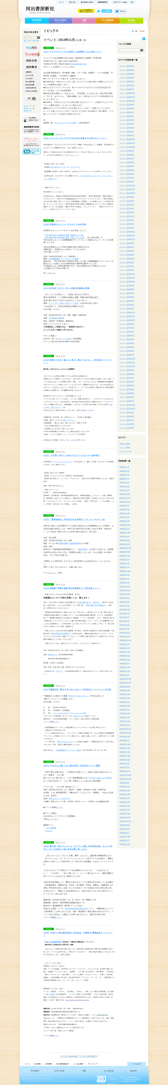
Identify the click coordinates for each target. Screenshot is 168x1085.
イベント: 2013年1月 (126, 401)
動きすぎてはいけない (78, 696)
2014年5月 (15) (124, 752)
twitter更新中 (105, 11)
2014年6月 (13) (124, 748)
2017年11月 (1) (124, 590)
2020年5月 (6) (124, 475)
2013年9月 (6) (124, 783)
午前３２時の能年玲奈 (53, 942)
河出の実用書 (31, 84)
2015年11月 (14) (125, 683)
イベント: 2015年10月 (127, 281)
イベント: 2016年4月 (126, 258)
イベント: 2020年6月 (126, 70)
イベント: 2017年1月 (126, 228)
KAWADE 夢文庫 (31, 91)
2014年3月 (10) (124, 760)
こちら (53, 273)
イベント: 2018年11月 (127, 143)
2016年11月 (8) (124, 636)
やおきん (49, 831)
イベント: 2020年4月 (126, 78)
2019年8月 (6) (124, 509)
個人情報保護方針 (62, 1064)
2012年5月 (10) (124, 844)
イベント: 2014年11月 (127, 316)
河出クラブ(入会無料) (120, 2)
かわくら (59, 671)
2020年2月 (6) (124, 486)
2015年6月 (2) (124, 702)
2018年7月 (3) (124, 559)
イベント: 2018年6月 (126, 162)
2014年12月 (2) (124, 725)
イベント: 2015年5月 (126, 297)
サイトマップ (92, 1064)
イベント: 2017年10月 (127, 193)
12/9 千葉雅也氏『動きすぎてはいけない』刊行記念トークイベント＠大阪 (77, 689)
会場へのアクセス (79, 716)
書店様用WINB (87, 2)
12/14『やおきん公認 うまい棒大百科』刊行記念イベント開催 (71, 766)
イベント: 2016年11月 (127, 235)
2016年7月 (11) (124, 652)
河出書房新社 (39, 9)
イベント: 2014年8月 (126, 328)
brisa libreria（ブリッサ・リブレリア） (65, 167)
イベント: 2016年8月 (126, 243)
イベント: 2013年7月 (126, 378)
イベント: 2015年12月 (127, 274)
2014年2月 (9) (124, 763)
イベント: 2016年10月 (127, 239)
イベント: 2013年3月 (126, 393)
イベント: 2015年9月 (126, 285)
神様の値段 (90, 605)
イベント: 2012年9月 (126, 412)
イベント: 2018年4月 (126, 170)
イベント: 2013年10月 (127, 366)
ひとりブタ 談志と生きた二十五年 (63, 303)
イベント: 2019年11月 (127, 97)
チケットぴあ (64, 339)
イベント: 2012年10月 (127, 408)
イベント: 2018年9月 (126, 151)
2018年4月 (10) (124, 571)
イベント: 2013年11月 (127, 362)
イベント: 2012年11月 (127, 405)
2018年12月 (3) (124, 540)
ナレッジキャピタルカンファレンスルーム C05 (70, 713)
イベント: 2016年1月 (126, 270)
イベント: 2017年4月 (126, 216)
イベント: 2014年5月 (126, 339)
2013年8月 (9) (124, 786)
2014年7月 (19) (124, 744)
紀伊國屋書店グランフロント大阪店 (68, 750)
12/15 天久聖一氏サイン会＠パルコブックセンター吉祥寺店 (71, 455)
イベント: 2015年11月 (127, 278)
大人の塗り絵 (108, 21)
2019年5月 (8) (124, 521)
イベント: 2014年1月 (126, 355)
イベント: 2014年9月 (126, 324)
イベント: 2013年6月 (126, 382)
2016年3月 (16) (124, 667)
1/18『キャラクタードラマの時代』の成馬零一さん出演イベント (72, 52)
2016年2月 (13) (124, 671)
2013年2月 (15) (124, 810)
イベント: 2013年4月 (126, 389)
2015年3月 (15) (124, 713)
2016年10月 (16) (125, 640)
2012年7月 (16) (124, 837)
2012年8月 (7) (124, 833)
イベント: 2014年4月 (126, 343)
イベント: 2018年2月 (126, 178)
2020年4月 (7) (124, 479)
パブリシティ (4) (125, 451)
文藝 (84, 21)
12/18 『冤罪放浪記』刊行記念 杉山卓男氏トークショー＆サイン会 (74, 519)
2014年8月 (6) (124, 740)
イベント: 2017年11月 (127, 189)
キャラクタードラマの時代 (65, 123)
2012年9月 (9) (124, 829)
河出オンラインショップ (31, 142)
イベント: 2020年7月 (126, 66)
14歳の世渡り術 (31, 87)
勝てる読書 (50, 994)
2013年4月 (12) (124, 802)
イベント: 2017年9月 (126, 197)
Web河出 (72, 2)
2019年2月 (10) (124, 532)
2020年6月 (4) (124, 471)
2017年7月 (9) (124, 606)
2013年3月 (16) (124, 806)
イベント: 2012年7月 (126, 420)
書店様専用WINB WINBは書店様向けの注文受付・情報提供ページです (31, 129)
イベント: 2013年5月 (126, 385)
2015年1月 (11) (124, 721)
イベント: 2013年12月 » (88, 1056)
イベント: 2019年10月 (127, 101)
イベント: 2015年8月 (126, 289)
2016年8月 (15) (124, 648)
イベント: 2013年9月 (126, 370)
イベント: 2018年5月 (126, 166)
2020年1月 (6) (124, 490)
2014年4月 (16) (124, 756)
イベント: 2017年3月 (126, 220)
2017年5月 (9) (124, 613)
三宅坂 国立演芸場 (56, 318)
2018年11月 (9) (124, 544)
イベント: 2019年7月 (126, 112)
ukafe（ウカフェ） (69, 420)
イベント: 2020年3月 (126, 81)
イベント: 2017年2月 (126, 224)
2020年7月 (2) (124, 467)
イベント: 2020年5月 (126, 74)
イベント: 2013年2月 (126, 397)
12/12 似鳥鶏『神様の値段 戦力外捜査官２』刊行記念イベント (72, 588)
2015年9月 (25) (124, 690)
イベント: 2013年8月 (126, 374)
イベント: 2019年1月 (126, 135)
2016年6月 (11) (124, 656)
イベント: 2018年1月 (126, 181)
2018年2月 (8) (124, 579)
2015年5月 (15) (124, 706)
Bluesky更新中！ (120, 11)
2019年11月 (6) (124, 498)
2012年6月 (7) (124, 840)
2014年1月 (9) (124, 767)
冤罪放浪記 (82, 549)
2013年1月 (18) (124, 813)
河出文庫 (31, 60)
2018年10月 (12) (125, 548)
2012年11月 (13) (125, 821)
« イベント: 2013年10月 (69, 1056)
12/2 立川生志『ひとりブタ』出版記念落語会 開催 (66, 288)
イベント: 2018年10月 (127, 147)
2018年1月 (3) (124, 582)
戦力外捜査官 (81, 602)
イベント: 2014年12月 (127, 312)
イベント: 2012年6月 (126, 424)
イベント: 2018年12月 (127, 139)
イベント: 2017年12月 (127, 185)
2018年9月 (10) (124, 552)
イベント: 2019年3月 (126, 128)
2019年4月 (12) (124, 525)
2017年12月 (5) (124, 586)
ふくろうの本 (31, 75)
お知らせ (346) (124, 444)
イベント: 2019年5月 (126, 120)
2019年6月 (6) (124, 517)
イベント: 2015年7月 (126, 293)
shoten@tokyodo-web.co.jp (76, 908)
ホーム (61, 2)
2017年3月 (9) (124, 621)
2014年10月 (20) (125, 733)
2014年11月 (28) (125, 729)
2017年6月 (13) (124, 609)
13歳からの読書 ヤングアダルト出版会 (32, 151)
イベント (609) (124, 447)
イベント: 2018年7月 (126, 158)
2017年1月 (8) (124, 629)
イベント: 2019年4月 (126, 124)
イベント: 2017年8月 (126, 201)
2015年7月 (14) (124, 698)
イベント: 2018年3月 (126, 174)
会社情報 (37, 1064)
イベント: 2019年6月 (126, 116)
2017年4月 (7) (124, 617)
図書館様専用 (102, 2)
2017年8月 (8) (124, 602)
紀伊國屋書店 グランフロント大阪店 (64, 259)
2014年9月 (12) (124, 736)
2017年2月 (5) (124, 625)
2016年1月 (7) (124, 675)
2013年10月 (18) (125, 779)
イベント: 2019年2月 (126, 131)
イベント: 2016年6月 (126, 251)
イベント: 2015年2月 (126, 305)
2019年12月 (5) (124, 494)
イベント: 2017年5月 (126, 212)
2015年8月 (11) (124, 694)
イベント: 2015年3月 (126, 301)
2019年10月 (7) (124, 502)
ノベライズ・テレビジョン (63, 462)
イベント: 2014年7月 (126, 332)
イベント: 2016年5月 (126, 255)
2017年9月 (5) (124, 598)
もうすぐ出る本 (60, 21)
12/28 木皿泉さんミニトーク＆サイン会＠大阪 (64, 224)
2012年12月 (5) (124, 817)
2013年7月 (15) (124, 790)
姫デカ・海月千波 (93, 602)
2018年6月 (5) (124, 563)
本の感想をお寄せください (31, 118)
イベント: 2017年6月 (126, 208)
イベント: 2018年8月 (126, 155)
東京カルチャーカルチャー (60, 798)
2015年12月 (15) (125, 679)
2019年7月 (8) (124, 513)
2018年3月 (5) (124, 575)
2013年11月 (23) (125, 775)
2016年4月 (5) (124, 663)
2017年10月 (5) (124, 594)
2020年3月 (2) (124, 482)
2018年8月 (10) (124, 556)
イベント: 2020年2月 (126, 85)
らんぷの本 (31, 78)
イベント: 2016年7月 (126, 247)
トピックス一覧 (134, 31)
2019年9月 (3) (124, 506)
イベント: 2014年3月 (126, 347)
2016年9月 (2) (124, 644)
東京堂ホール (53, 655)
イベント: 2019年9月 (126, 104)
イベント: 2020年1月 (126, 89)
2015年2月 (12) (124, 717)
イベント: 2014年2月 (126, 351)
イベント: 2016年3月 (126, 262)
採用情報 (48, 1064)
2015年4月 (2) (124, 709)
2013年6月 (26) (124, 794)
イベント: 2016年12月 (127, 231)
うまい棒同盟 (50, 828)
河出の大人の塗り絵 (31, 54)
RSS (132, 2)
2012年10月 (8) (124, 825)
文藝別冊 (31, 72)
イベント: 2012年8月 (126, 416)
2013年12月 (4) (124, 771)
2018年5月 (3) (124, 567)
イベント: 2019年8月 (126, 108)
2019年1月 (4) (124, 536)
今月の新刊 (36, 21)
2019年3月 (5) (124, 529)
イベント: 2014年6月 (126, 335)
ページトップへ (124, 1064)
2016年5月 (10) (124, 660)
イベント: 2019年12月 (127, 93)
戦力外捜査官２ (100, 605)
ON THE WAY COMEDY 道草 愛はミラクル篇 (64, 237)
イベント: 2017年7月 (126, 205)
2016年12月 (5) (124, 633)
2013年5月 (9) (124, 798)
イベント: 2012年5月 (126, 428)
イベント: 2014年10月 (127, 320)
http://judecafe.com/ (79, 64)
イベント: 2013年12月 (127, 359)
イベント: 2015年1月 (126, 308)
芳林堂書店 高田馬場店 (69, 543)
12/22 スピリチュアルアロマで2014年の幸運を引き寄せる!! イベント (75, 138)
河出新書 (31, 67)
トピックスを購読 (142, 31)
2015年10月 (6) (124, 686)
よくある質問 (78, 1064)
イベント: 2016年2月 (126, 266)
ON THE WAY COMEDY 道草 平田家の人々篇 (64, 235)
